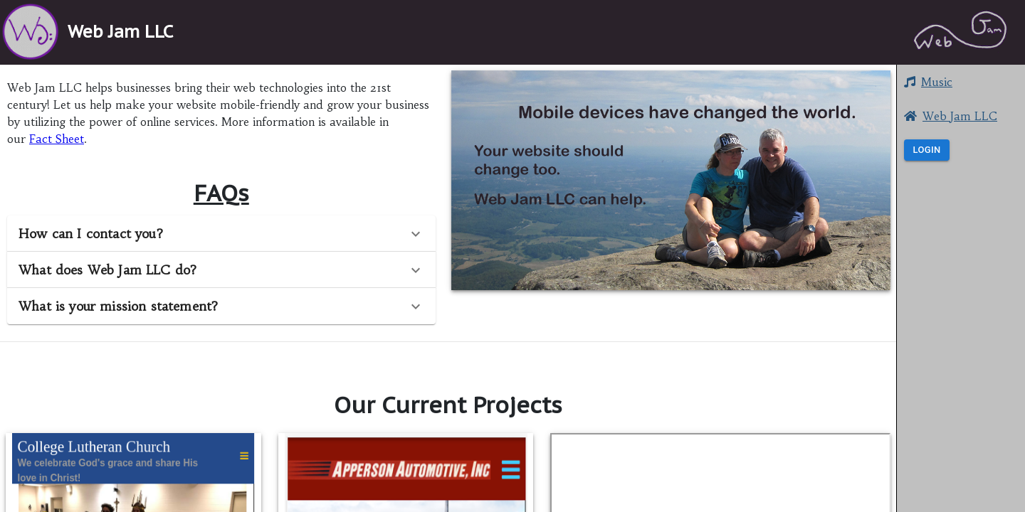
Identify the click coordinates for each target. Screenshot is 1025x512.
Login (927, 150)
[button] (961, 256)
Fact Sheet (56, 139)
